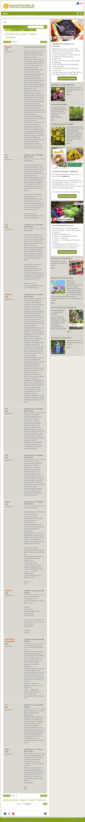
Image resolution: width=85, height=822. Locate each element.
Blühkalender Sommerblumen (62, 278)
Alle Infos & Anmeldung (67, 78)
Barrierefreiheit (41, 820)
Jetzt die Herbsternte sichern (62, 225)
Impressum (6, 820)
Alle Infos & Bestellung (67, 196)
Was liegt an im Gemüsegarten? (62, 85)
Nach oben (7, 795)
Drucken (43, 42)
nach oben (77, 820)
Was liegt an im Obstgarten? (61, 258)
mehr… (69, 94)
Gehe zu (18, 804)
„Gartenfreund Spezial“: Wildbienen (65, 171)
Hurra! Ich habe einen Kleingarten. (64, 307)
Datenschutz (17, 820)
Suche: (25, 27)
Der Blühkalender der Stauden (62, 124)
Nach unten (7, 42)
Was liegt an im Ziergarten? (61, 338)
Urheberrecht (28, 820)
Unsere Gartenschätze (59, 104)
